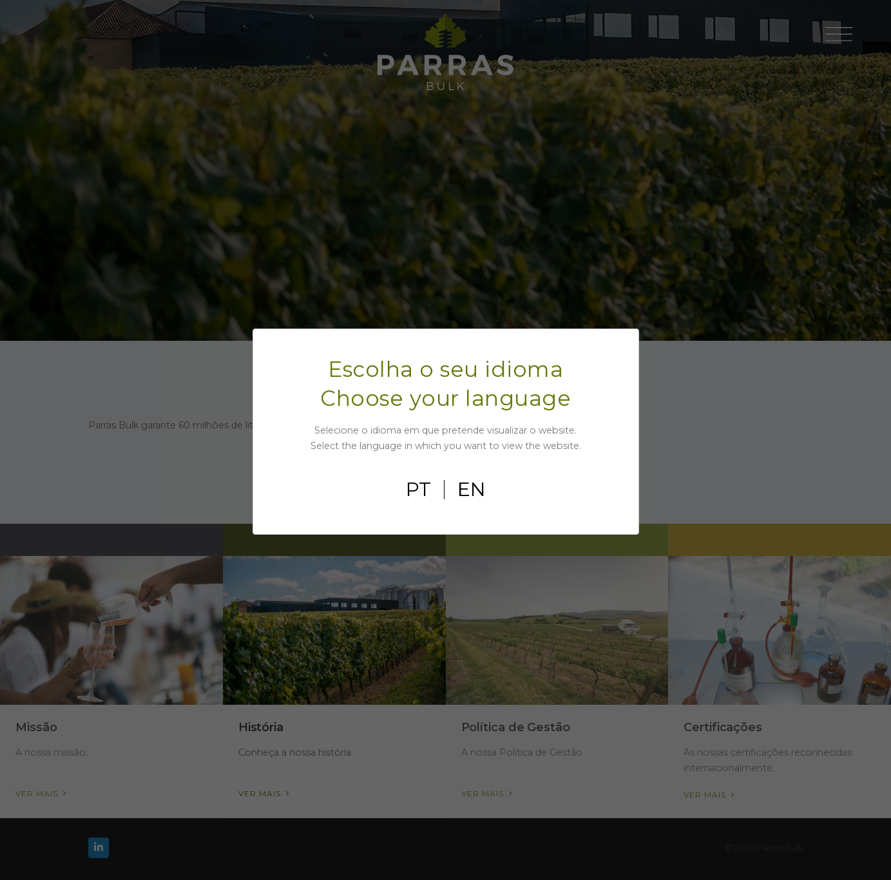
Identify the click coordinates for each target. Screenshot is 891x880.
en (471, 489)
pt (418, 489)
